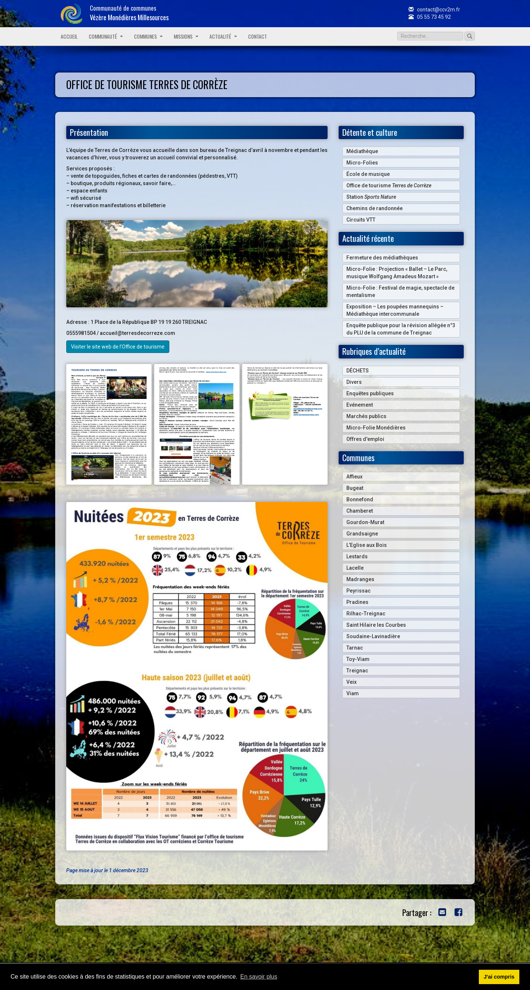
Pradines (357, 602)
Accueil (69, 36)
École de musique (368, 174)
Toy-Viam (358, 659)
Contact (257, 36)
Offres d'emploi (365, 439)
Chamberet (359, 511)
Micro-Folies (362, 163)
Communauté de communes (129, 12)
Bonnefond (359, 499)
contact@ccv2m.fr (434, 10)
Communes (148, 36)
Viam (352, 693)
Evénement (359, 405)
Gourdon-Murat (365, 522)
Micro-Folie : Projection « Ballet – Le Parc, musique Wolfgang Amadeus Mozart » (396, 272)
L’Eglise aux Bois (366, 545)
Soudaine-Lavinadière (373, 636)
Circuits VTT (360, 220)
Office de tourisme (388, 185)
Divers (354, 382)
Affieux (354, 477)
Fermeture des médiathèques (382, 258)
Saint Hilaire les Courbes (376, 625)
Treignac (357, 670)
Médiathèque (362, 151)
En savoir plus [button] (259, 976)
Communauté (106, 36)
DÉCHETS (357, 371)
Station (371, 197)
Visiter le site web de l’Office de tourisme (118, 347)
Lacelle (355, 568)
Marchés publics (366, 416)
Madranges (360, 579)
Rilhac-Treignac (365, 613)
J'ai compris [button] (499, 977)
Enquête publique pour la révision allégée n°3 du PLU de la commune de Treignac (400, 329)
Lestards (357, 556)
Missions (186, 36)
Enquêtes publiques (370, 393)
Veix (351, 682)
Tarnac (354, 648)
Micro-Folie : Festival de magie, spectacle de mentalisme (400, 291)
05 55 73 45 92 (430, 17)
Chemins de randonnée (374, 208)
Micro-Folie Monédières (376, 428)
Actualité (223, 36)
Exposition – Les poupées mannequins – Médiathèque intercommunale (395, 310)
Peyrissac (358, 591)
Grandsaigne (362, 534)
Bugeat (354, 488)
